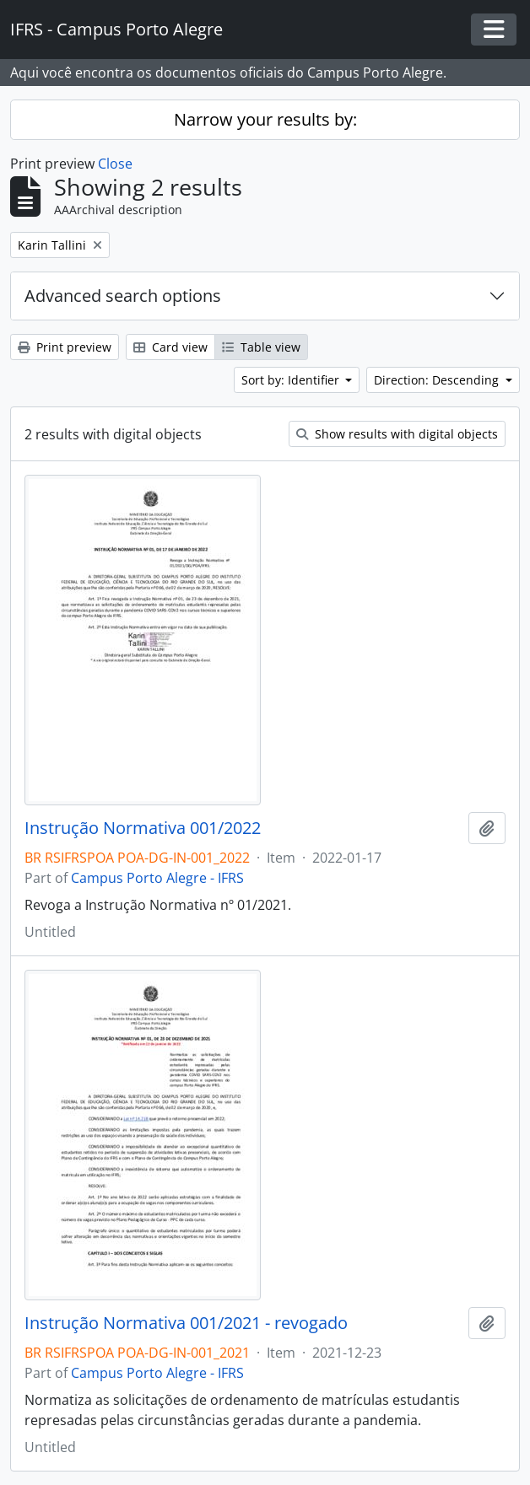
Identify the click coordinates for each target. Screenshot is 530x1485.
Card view (170, 347)
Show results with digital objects (397, 434)
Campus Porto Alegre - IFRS (157, 878)
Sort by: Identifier (292, 380)
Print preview (64, 347)
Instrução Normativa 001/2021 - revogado (186, 1323)
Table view (261, 347)
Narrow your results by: (265, 119)
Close (115, 163)
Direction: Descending (438, 380)
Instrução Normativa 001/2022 (142, 828)
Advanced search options (122, 295)
